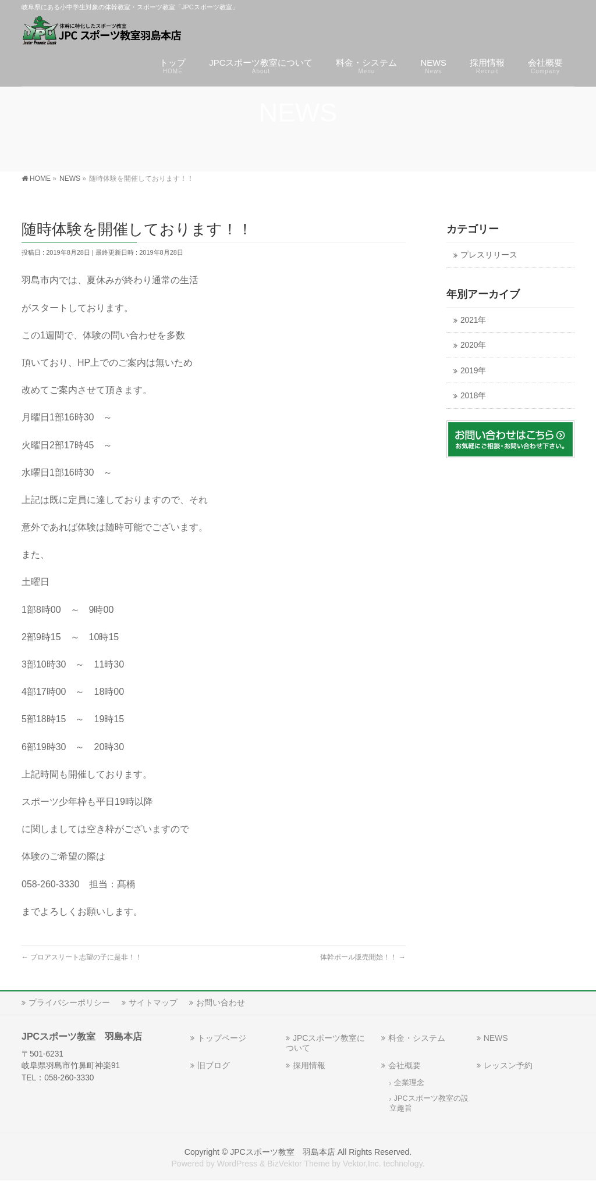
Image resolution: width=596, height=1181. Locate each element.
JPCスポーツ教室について (325, 1042)
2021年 (473, 320)
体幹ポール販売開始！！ (363, 957)
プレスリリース (488, 255)
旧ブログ (213, 1065)
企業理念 (409, 1083)
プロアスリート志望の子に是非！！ (82, 957)
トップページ (221, 1038)
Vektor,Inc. (362, 1163)
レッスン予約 (508, 1065)
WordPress (237, 1163)
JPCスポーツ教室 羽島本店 (282, 1152)
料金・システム (416, 1038)
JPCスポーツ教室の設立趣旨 (429, 1103)
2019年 (473, 370)
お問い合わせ (220, 1002)
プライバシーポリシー (69, 1002)
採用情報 (309, 1065)
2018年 (473, 395)
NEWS (496, 1038)
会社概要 (404, 1065)
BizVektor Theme (298, 1163)
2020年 (473, 345)
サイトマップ (153, 1002)
